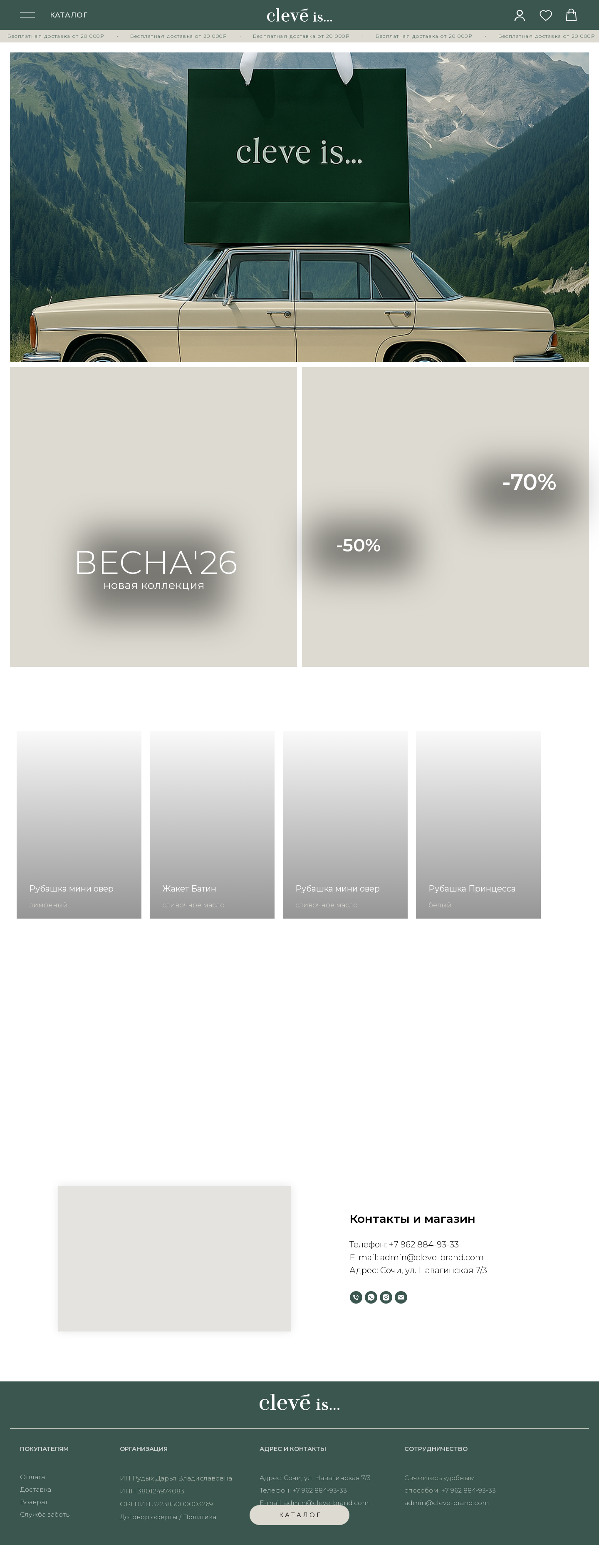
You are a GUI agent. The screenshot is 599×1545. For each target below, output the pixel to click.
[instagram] (386, 1297)
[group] (79, 825)
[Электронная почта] (401, 1297)
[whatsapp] (371, 1297)
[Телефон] (356, 1297)
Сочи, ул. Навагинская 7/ (431, 1270)
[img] (520, 15)
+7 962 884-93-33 (424, 1244)
